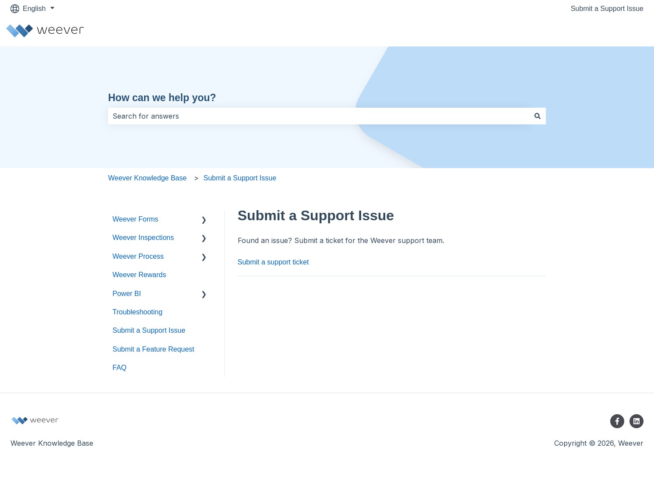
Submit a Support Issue (607, 8)
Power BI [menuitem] (127, 293)
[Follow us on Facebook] (617, 421)
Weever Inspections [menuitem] (143, 237)
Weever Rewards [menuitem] (139, 274)
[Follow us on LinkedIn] (636, 421)
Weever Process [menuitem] (138, 256)
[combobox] (318, 116)
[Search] (537, 116)
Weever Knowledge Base (147, 178)
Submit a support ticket (273, 262)
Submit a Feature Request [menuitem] (153, 349)
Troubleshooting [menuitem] (137, 312)
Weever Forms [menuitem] (135, 219)
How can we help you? (162, 97)
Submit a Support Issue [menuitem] (149, 330)
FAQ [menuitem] (120, 367)
